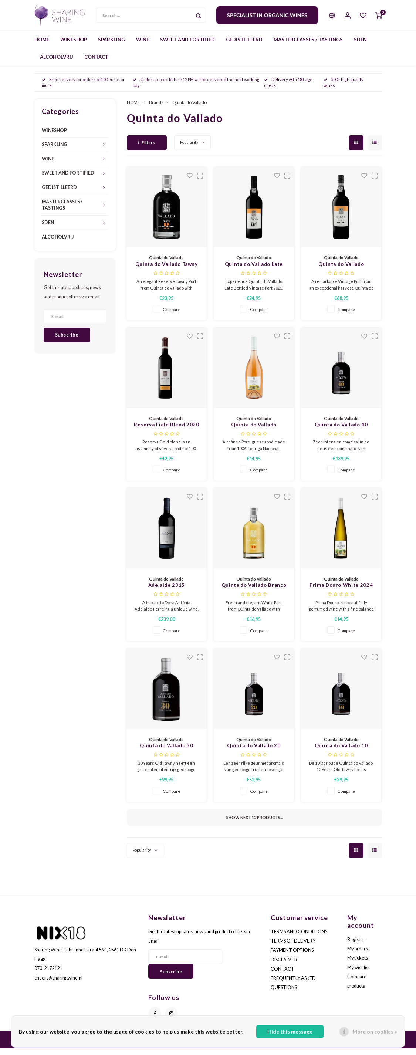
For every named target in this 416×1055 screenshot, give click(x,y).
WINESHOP (73, 46)
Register (356, 946)
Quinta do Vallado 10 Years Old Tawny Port (341, 752)
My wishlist (358, 974)
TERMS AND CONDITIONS (299, 938)
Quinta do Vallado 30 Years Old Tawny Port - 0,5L (166, 752)
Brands (156, 108)
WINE (142, 46)
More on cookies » (374, 1031)
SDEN (360, 46)
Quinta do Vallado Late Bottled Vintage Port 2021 (254, 271)
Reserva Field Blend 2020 (166, 431)
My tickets (357, 964)
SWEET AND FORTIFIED (187, 46)
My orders (357, 955)
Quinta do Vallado (189, 108)
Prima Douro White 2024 (341, 592)
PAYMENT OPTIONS (292, 957)
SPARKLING (111, 46)
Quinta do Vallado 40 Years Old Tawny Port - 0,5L (341, 431)
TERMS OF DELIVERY (293, 947)
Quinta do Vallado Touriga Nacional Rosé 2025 (254, 431)
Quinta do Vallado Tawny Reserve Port (166, 271)
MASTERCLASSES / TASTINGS (308, 46)
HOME (41, 46)
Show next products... (254, 824)
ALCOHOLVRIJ (56, 63)
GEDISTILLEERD (244, 46)
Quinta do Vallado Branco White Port (254, 592)
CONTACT (96, 63)
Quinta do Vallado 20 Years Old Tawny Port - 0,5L (254, 752)
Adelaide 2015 (166, 592)
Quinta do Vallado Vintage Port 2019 (341, 271)
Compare (171, 315)
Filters (146, 148)
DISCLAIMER (284, 966)
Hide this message (289, 1031)
